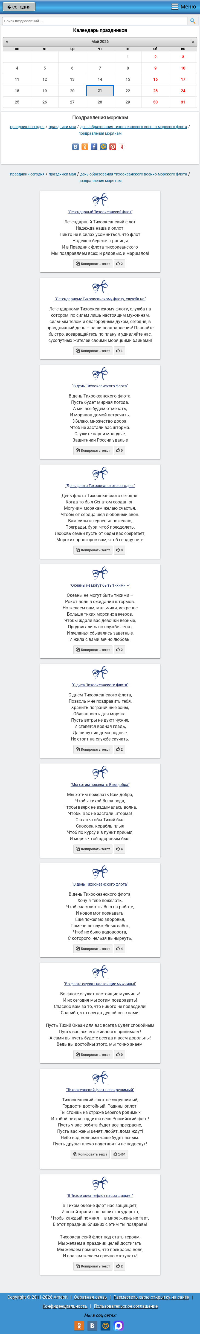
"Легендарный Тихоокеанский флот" (100, 212)
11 (17, 79)
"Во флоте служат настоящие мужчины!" (100, 984)
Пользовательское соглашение (126, 1306)
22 (128, 91)
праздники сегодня (27, 127)
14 (100, 79)
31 (183, 102)
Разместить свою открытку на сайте (151, 1297)
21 (100, 90)
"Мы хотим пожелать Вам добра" (100, 784)
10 (183, 68)
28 (100, 102)
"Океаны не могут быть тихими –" (100, 585)
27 (72, 102)
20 (72, 91)
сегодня (19, 7)
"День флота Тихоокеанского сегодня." (100, 485)
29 (128, 102)
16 (155, 79)
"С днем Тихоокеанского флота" (100, 685)
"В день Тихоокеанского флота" (100, 386)
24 (183, 91)
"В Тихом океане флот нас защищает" (100, 1195)
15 (128, 79)
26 (44, 102)
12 (44, 79)
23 (155, 91)
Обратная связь (90, 1297)
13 (72, 79)
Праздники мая (62, 127)
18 (17, 91)
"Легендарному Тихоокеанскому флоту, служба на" (100, 299)
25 (17, 102)
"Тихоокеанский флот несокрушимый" (100, 1090)
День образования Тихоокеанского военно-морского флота (133, 127)
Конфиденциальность (64, 1306)
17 (183, 79)
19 (44, 91)
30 (155, 102)
